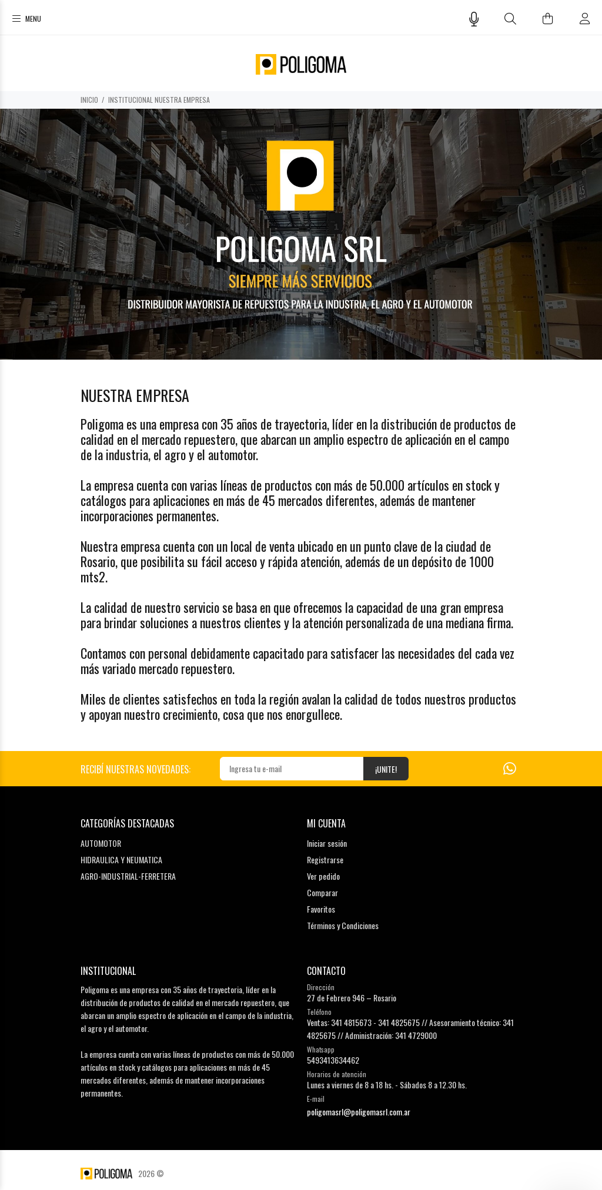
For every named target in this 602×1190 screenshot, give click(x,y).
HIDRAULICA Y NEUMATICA (121, 859)
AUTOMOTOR (101, 843)
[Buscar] (510, 18)
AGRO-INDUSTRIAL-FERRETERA (128, 876)
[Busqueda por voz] (474, 19)
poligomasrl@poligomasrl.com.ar (358, 1111)
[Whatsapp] (510, 767)
